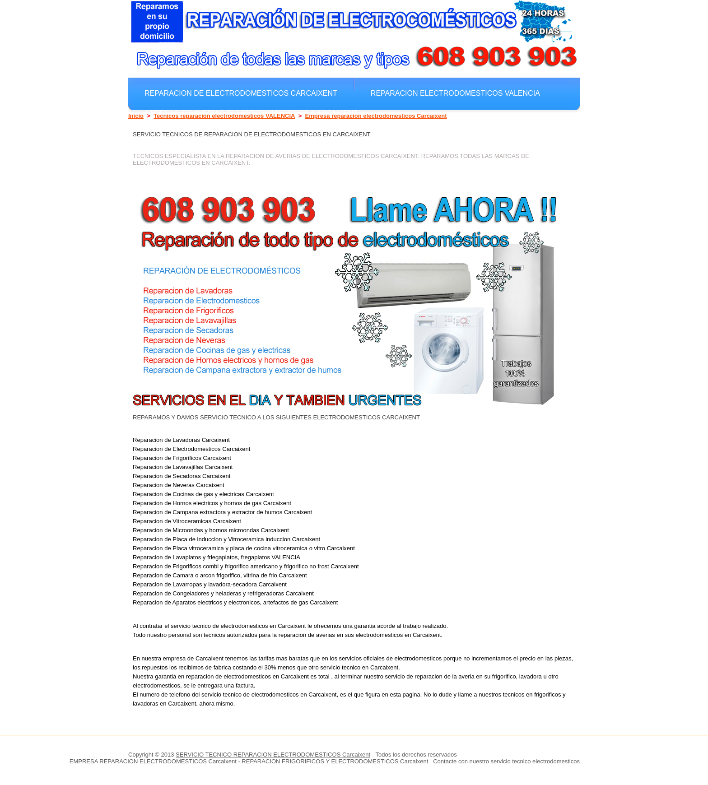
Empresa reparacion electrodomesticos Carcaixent (376, 115)
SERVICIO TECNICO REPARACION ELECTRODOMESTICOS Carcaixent (273, 754)
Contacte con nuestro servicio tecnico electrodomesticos (506, 761)
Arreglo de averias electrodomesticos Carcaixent (251, 113)
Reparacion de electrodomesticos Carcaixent (240, 93)
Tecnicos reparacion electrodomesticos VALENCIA (224, 115)
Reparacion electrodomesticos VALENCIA (455, 93)
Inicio (136, 115)
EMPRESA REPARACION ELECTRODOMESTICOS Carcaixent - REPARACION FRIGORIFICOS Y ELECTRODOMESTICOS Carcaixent (249, 761)
